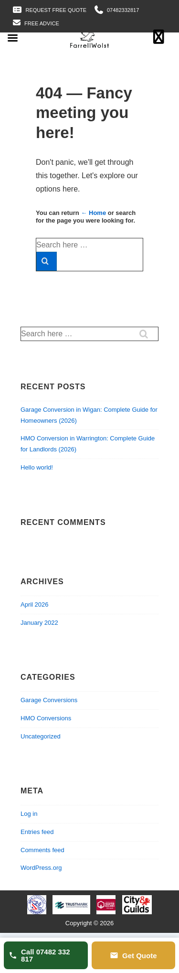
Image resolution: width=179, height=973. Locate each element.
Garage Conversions (49, 700)
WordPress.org (41, 867)
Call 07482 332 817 (39, 955)
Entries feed (37, 831)
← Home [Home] (93, 212)
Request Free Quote (56, 10)
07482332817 (123, 10)
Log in (29, 813)
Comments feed (42, 850)
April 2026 (35, 604)
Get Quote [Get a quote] (133, 955)
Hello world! (37, 467)
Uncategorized (41, 736)
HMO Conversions (46, 718)
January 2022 (39, 622)
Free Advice (41, 23)
